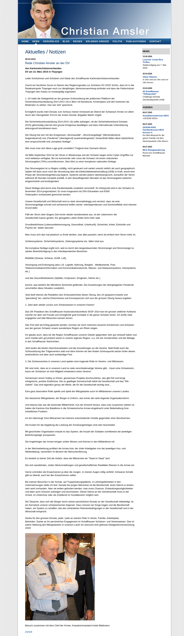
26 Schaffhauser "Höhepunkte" (151, 92)
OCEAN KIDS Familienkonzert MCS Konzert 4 (153, 130)
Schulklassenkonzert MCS (156, 115)
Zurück (28, 631)
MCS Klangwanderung (154, 150)
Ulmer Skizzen (150, 77)
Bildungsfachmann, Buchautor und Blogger (94, 18)
